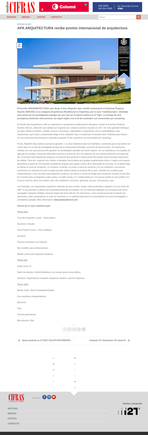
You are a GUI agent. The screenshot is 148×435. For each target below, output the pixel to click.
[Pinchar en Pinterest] (79, 329)
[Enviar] (138, 17)
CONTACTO (56, 17)
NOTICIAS (11, 17)
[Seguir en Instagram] (49, 397)
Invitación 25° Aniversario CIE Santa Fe (110, 340)
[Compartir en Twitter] (69, 329)
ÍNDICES (26, 17)
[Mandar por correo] (74, 329)
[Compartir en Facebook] (65, 329)
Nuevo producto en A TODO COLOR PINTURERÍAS (43, 340)
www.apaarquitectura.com (66, 200)
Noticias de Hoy (24, 24)
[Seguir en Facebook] (44, 397)
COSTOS (41, 17)
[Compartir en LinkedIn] (83, 329)
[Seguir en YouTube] (54, 397)
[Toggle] (104, 413)
